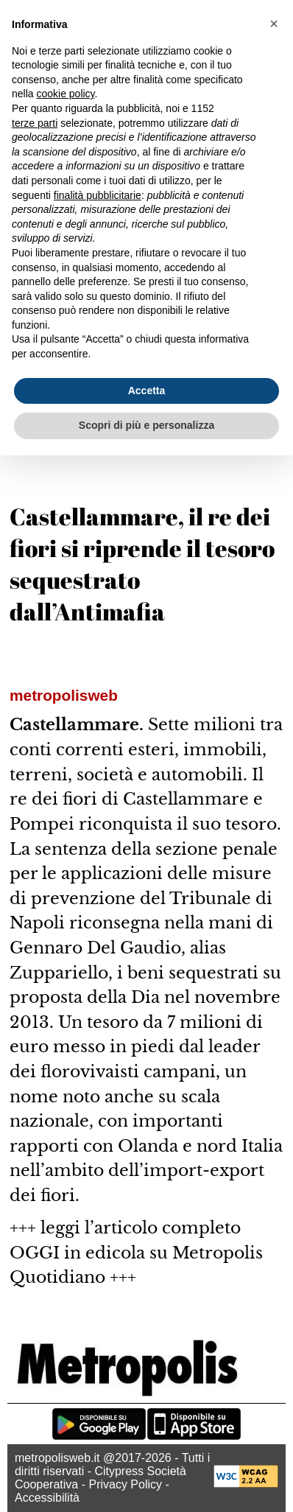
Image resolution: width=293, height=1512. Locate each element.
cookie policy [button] (65, 93)
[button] (274, 23)
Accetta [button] (147, 390)
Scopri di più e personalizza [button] (146, 425)
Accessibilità (47, 1497)
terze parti (34, 123)
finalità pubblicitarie (97, 195)
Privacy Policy (125, 1484)
